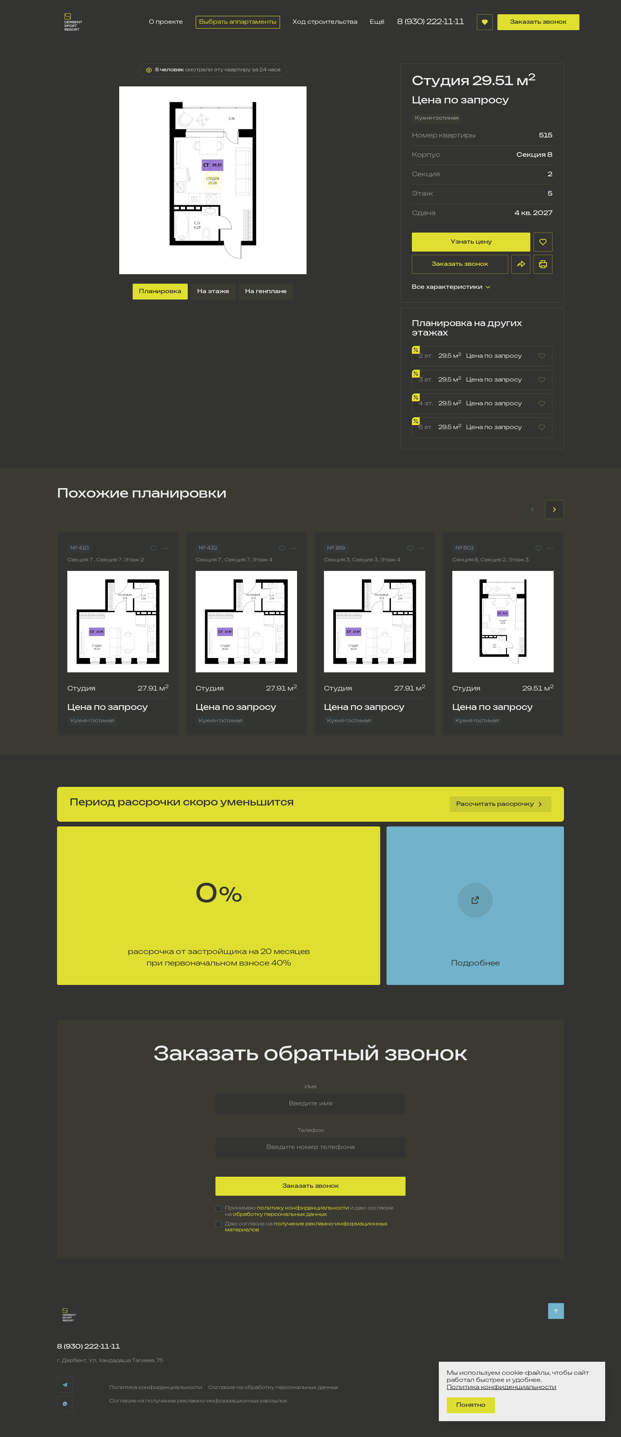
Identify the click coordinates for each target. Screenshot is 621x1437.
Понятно (471, 1405)
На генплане (266, 291)
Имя (310, 1087)
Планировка (160, 291)
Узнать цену (471, 241)
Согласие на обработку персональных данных (273, 1387)
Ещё (377, 22)
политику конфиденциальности (303, 1208)
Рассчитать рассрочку (500, 804)
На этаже (213, 291)
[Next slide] (554, 509)
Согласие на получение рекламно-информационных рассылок (198, 1401)
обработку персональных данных (280, 1214)
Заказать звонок (538, 22)
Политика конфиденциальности (155, 1387)
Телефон (310, 1130)
